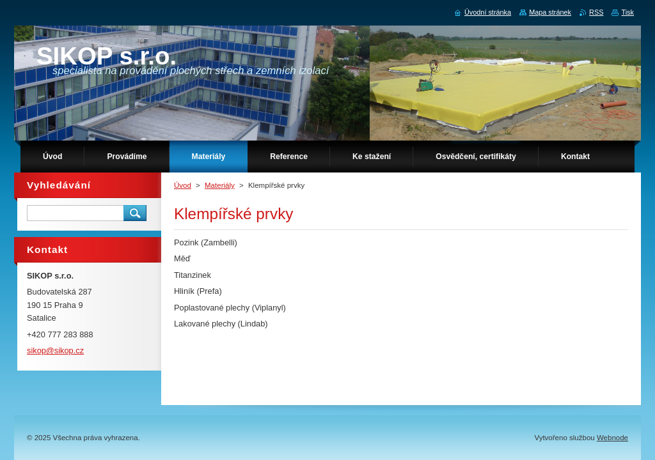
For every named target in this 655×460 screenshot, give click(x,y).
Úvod (182, 185)
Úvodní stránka (487, 12)
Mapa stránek (550, 12)
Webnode (612, 437)
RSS (596, 12)
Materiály (220, 185)
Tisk (627, 12)
